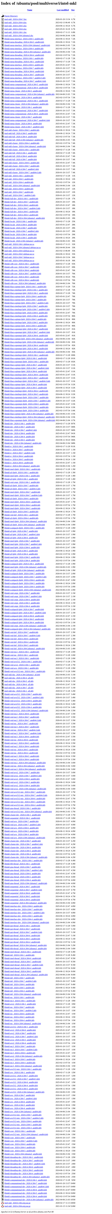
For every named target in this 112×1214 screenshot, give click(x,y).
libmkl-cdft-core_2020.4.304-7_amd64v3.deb (22, 274)
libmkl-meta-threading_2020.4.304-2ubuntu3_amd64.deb (27, 52)
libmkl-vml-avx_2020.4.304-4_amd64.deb (21, 834)
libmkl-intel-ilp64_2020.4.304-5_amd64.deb (22, 508)
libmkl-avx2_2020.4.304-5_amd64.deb (20, 1040)
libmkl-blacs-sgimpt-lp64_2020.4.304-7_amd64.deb (25, 300)
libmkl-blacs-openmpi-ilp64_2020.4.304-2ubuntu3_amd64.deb (29, 420)
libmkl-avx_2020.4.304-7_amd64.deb (19, 1095)
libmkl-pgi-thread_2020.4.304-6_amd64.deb (22, 935)
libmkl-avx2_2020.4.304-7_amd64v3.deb (21, 1037)
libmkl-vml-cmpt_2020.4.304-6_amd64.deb (22, 600)
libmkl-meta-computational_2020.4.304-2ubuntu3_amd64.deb (29, 94)
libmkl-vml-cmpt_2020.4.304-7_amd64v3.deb (23, 596)
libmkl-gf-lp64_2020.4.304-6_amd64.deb (21, 538)
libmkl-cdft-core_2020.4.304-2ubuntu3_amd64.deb (25, 283)
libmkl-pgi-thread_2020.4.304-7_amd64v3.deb (23, 932)
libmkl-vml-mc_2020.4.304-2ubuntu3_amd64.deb (24, 766)
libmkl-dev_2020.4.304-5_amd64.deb (19, 440)
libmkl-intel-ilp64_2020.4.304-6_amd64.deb (22, 502)
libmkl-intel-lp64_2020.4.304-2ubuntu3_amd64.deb (25, 567)
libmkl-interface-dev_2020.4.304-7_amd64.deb (23, 909)
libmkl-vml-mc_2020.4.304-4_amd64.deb (21, 753)
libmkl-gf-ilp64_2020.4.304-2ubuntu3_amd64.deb (24, 525)
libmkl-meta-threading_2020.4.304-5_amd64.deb (24, 42)
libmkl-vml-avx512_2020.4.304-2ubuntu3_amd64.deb (26, 710)
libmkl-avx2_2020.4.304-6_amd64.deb (20, 1030)
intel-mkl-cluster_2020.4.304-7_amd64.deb (21, 166)
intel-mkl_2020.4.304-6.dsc (15, 29)
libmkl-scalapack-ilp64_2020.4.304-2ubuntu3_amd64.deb (27, 590)
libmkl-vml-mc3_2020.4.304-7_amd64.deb (21, 727)
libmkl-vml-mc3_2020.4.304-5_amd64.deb (21, 756)
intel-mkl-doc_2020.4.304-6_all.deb (18, 684)
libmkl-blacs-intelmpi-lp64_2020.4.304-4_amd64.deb (26, 316)
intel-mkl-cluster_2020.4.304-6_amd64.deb (21, 163)
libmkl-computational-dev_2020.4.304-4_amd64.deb (25, 1196)
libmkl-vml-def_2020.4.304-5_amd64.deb (21, 645)
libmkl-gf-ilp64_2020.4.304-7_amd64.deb (21, 485)
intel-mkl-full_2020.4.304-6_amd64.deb (20, 156)
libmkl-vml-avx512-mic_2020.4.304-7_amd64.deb (24, 792)
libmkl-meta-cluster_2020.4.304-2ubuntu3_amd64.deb (26, 104)
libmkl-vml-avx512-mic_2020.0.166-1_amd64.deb (24, 671)
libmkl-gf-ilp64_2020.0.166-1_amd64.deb (21, 472)
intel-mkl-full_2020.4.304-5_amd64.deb (20, 133)
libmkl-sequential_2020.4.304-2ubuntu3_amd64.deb (25, 903)
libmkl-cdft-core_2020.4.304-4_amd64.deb (21, 280)
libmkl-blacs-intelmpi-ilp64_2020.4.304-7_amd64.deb (26, 378)
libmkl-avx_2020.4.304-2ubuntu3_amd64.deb (22, 1112)
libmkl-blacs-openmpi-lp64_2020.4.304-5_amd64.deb (26, 349)
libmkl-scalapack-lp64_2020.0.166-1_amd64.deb (24, 564)
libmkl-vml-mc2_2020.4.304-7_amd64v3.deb (22, 720)
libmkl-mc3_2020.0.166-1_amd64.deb (19, 1001)
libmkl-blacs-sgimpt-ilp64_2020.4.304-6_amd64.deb (25, 371)
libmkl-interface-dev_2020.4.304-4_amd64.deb (23, 919)
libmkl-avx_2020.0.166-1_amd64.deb (19, 1072)
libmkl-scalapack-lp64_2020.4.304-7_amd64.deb (24, 609)
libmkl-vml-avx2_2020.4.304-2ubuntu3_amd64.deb (25, 789)
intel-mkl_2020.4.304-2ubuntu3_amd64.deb (22, 185)
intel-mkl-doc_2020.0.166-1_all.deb (18, 691)
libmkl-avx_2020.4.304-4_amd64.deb (19, 1108)
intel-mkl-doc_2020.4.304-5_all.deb (18, 681)
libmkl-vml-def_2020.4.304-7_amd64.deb (21, 632)
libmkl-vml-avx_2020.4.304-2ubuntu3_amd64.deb (24, 838)
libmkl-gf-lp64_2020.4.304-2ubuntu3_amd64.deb (24, 570)
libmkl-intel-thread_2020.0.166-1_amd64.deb (22, 952)
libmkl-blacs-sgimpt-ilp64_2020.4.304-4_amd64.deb (25, 384)
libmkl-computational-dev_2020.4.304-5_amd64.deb (25, 1193)
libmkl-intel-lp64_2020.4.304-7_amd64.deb (22, 541)
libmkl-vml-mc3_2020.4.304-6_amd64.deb (21, 737)
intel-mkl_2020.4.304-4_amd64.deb (18, 182)
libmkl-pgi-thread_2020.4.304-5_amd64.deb (22, 939)
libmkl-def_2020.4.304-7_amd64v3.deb (20, 981)
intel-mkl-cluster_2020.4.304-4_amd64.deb (21, 143)
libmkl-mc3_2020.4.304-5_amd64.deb (19, 1059)
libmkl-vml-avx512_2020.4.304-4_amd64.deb (23, 707)
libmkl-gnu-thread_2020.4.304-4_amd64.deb (22, 880)
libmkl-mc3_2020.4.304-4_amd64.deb (19, 1063)
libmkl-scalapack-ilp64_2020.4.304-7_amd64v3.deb (25, 577)
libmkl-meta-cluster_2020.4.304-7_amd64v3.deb (24, 127)
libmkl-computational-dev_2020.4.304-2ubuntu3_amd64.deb (29, 1200)
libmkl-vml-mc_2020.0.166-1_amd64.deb (21, 655)
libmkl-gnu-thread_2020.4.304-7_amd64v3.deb (23, 870)
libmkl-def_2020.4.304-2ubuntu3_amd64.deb (22, 994)
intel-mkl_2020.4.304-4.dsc (15, 22)
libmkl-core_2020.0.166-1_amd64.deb (19, 1131)
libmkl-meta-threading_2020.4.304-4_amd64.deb (24, 55)
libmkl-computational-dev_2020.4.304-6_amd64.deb (25, 1190)
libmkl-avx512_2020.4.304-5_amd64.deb (21, 1089)
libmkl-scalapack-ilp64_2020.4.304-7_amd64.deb (24, 574)
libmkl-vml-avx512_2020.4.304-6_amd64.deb (23, 701)
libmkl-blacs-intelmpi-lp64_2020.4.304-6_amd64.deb (26, 313)
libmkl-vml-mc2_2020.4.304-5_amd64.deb (21, 743)
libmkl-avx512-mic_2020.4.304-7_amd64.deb (23, 1115)
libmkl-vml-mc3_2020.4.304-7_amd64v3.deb (22, 733)
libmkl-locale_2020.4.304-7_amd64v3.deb (21, 231)
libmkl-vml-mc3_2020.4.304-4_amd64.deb (21, 759)
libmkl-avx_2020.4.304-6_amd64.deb (19, 1102)
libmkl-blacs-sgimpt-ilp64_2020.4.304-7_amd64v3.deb (26, 368)
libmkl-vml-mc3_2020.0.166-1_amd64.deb (21, 658)
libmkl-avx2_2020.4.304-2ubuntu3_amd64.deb (23, 1056)
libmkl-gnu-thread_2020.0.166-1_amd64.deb (22, 808)
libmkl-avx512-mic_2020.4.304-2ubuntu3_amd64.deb (26, 1134)
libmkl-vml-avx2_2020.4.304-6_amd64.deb (22, 779)
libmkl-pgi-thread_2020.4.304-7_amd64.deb (22, 929)
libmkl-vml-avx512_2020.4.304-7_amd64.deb (23, 694)
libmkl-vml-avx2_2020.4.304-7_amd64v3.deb (23, 776)
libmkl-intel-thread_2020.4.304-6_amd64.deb (22, 958)
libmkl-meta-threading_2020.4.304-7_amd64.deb (24, 75)
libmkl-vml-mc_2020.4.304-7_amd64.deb (21, 724)
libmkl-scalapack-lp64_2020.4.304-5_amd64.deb (24, 619)
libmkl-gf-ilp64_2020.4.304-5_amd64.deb (21, 512)
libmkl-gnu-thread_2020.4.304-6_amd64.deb (22, 873)
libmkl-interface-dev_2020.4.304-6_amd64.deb (23, 906)
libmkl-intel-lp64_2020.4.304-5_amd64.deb (22, 557)
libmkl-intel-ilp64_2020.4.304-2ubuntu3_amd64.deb (25, 521)
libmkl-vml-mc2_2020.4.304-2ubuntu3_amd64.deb (25, 763)
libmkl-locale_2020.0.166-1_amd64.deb (20, 221)
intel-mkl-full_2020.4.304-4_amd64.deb (20, 137)
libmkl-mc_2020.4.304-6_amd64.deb (19, 1014)
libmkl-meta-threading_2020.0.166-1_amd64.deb (24, 62)
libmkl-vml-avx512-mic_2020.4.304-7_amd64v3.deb (25, 795)
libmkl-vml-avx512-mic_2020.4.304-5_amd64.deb (24, 802)
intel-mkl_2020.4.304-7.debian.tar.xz (19, 257)
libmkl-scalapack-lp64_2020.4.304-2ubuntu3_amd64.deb (27, 629)
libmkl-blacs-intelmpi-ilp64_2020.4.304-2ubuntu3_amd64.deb (29, 417)
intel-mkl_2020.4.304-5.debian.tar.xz (19, 254)
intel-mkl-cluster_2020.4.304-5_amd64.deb (21, 130)
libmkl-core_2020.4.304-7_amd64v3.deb (20, 1141)
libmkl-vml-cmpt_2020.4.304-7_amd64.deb (22, 593)
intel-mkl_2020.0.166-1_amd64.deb (18, 176)
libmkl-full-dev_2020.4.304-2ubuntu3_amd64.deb (24, 218)
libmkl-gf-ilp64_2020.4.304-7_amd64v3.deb (22, 489)
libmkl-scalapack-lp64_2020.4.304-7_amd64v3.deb (25, 613)
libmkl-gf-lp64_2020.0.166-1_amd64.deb (21, 479)
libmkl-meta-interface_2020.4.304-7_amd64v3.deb (24, 78)
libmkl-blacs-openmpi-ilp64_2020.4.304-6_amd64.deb (26, 404)
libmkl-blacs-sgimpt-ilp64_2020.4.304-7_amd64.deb (25, 365)
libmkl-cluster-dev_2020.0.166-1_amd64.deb (22, 815)
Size (73, 10)
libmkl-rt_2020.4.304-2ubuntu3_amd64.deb (22, 466)
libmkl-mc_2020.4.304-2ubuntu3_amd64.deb (22, 1023)
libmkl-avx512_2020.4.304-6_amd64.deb (21, 1082)
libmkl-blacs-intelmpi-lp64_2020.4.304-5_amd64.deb (26, 322)
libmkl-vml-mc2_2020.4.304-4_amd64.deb (21, 746)
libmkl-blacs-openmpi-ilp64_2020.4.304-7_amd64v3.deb (27, 401)
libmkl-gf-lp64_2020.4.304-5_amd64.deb (21, 551)
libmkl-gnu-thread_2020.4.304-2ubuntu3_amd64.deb (25, 883)
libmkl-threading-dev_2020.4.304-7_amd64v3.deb (24, 1164)
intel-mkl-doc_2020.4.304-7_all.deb (18, 688)
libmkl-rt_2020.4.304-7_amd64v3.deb (19, 453)
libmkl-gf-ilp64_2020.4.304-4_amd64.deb (21, 518)
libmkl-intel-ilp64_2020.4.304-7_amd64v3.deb (23, 495)
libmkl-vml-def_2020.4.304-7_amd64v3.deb (22, 635)
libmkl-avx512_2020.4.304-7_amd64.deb (21, 1076)
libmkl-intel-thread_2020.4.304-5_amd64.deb (22, 971)
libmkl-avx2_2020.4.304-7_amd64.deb (20, 1033)
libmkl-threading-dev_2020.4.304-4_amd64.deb (23, 1173)
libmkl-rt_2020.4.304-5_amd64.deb (18, 459)
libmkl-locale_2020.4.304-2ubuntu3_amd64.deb (23, 241)
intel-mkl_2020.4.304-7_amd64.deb (18, 192)
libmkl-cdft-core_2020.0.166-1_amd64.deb (21, 264)
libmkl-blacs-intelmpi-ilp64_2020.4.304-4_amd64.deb (26, 391)
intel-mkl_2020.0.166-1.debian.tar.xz (19, 244)
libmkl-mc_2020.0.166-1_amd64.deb (19, 997)
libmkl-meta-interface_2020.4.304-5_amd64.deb (23, 39)
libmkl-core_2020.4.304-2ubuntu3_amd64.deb (23, 1154)
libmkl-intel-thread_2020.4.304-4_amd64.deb (22, 968)
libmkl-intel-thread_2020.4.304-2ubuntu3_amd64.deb (26, 975)
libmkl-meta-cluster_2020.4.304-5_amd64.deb (23, 91)
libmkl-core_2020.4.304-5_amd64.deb (19, 1151)
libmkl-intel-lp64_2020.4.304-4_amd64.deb (22, 560)
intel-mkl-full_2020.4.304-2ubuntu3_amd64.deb (23, 140)
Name (29, 10)
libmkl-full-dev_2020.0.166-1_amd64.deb (21, 199)
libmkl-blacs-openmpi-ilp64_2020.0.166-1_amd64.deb (26, 362)
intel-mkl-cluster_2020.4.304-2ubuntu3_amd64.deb (25, 146)
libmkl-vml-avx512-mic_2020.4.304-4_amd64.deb (24, 805)
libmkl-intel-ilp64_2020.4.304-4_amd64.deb (22, 505)
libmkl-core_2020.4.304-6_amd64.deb (19, 1144)
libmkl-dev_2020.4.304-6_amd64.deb (19, 433)
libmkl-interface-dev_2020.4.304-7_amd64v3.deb (24, 913)
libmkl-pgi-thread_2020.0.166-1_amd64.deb (22, 926)
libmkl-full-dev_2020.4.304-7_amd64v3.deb (22, 208)
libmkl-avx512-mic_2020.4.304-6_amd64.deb (23, 1121)
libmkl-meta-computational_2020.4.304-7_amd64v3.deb (27, 120)
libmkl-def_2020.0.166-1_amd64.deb (19, 955)
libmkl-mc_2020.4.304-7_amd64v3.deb (20, 1010)
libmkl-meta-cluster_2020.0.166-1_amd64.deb (23, 107)
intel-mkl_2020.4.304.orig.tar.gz (17, 1206)
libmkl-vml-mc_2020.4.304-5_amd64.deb (21, 750)
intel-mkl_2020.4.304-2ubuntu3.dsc (18, 35)
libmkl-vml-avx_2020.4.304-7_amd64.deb (21, 821)
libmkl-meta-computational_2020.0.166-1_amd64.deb (26, 101)
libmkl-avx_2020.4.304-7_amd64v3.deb (20, 1098)
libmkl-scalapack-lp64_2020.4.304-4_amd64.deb (24, 622)
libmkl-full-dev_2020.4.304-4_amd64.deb (21, 215)
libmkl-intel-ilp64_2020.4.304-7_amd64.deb (22, 492)
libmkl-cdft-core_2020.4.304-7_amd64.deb (21, 267)
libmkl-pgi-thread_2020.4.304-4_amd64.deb (22, 942)
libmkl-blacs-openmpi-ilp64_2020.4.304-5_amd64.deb (26, 407)
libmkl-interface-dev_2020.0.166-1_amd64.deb (23, 860)
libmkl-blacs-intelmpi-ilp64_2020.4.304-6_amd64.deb (26, 375)
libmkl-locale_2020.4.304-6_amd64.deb (20, 225)
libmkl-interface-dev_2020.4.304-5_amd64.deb (23, 916)
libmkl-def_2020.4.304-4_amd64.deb (19, 991)
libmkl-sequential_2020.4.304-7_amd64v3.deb (23, 890)
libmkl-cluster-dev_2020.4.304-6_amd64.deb (22, 847)
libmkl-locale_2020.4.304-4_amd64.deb (20, 234)
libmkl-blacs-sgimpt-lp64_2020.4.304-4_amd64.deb (25, 326)
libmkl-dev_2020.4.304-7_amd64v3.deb (20, 430)
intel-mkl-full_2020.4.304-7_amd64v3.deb (21, 169)
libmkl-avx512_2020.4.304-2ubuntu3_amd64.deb (24, 1092)
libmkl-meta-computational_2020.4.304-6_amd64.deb (26, 114)
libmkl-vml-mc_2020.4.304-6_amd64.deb (21, 740)
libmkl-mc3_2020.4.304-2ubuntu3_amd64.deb (23, 1066)
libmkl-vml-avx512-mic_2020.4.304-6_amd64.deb (24, 799)
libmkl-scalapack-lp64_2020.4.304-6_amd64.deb (24, 616)
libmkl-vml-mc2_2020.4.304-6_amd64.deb (21, 714)
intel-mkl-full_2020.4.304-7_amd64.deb (20, 159)
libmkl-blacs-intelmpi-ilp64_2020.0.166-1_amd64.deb (26, 355)
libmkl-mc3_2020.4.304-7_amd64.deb (19, 1046)
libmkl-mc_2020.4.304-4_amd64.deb (19, 1020)
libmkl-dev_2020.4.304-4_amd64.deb (19, 437)
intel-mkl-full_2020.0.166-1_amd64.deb (20, 153)
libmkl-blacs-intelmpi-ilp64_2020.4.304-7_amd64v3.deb (27, 381)
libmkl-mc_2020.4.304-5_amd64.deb (19, 1017)
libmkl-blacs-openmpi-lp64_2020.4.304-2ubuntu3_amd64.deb (29, 352)
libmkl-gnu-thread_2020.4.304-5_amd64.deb (22, 877)
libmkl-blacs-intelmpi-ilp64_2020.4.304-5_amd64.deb (26, 394)
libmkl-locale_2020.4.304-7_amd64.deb (20, 228)
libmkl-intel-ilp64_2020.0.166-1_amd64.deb (22, 469)
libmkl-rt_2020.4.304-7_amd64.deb (18, 450)
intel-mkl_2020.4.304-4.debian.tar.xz (19, 251)
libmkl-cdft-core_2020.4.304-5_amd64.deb (21, 277)
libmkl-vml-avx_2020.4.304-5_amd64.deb (21, 831)
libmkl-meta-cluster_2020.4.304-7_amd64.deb (23, 117)
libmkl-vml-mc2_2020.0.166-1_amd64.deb (21, 652)
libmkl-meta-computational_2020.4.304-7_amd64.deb (26, 110)
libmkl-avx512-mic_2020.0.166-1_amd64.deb (23, 1069)
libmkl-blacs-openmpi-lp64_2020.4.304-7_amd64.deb (26, 329)
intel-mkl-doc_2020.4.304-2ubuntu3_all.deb (22, 675)
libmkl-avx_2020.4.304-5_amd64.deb (19, 1105)
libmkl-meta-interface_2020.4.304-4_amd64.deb (23, 49)
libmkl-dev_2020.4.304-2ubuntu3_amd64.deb (22, 443)
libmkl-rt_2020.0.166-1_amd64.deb (18, 446)
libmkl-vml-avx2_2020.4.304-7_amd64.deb (22, 772)
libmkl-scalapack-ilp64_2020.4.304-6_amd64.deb (24, 580)
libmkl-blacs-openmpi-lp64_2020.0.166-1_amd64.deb (26, 293)
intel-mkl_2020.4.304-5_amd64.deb (18, 179)
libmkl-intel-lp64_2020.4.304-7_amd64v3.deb (23, 544)
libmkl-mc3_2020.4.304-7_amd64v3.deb (20, 1050)
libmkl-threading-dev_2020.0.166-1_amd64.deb (23, 1157)
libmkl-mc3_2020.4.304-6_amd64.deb (19, 1053)
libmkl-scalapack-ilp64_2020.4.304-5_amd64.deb (24, 583)
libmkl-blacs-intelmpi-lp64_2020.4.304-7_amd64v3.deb (27, 309)
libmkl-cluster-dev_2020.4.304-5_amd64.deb (22, 851)
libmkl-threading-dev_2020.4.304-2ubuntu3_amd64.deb (27, 1177)
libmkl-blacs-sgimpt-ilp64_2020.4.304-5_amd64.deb (25, 388)
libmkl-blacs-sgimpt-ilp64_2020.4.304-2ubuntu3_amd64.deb (29, 414)
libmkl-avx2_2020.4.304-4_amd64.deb (20, 1043)
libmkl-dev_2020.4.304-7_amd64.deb (19, 427)
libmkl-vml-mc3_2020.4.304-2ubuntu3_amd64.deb (25, 769)
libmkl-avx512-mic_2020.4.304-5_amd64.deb (23, 1125)
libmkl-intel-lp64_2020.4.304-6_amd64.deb (22, 547)
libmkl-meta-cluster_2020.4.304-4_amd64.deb (23, 97)
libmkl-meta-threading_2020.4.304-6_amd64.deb (24, 71)
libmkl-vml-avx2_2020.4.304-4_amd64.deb (22, 785)
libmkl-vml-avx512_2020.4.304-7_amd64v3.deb (24, 697)
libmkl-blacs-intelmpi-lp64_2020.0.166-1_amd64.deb (26, 290)
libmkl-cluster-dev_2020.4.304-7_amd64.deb (22, 841)
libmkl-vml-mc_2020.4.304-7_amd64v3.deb (22, 730)
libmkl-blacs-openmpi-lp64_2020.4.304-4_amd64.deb (26, 345)
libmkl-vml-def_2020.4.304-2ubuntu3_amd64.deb (24, 649)
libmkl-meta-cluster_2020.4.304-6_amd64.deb (23, 124)
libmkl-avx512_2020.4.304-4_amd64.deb (21, 1085)
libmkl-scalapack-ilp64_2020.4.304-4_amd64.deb (24, 587)
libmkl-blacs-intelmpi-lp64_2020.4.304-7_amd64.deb (26, 306)
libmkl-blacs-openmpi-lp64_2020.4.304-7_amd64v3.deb (27, 332)
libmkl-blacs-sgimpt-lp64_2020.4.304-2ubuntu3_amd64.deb (28, 339)
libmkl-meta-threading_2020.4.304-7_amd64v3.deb (25, 81)
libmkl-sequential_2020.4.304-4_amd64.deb (22, 900)
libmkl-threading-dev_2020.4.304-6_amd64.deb (23, 1167)
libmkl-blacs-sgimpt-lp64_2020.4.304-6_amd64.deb (25, 296)
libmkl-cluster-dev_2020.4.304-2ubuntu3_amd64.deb (25, 857)
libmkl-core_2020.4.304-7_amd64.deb (19, 1138)
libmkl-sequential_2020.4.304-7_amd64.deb (22, 887)
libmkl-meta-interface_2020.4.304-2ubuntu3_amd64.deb (27, 45)
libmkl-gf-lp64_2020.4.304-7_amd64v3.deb (22, 534)
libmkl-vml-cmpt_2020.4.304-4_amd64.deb (22, 606)
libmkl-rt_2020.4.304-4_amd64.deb (18, 456)
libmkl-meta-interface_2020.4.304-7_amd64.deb (23, 68)
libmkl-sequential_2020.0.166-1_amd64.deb (22, 818)
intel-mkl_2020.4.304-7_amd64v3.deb (19, 195)
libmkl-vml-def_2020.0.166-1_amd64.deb (21, 515)
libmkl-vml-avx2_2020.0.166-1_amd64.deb (22, 665)
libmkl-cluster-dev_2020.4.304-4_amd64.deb (22, 854)
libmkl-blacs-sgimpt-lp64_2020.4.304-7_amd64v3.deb (26, 303)
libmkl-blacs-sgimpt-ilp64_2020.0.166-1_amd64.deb (25, 358)
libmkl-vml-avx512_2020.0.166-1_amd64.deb (23, 662)
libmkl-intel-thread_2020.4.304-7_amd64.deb (22, 962)
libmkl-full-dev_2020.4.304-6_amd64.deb (21, 205)
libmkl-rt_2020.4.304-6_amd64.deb (18, 463)
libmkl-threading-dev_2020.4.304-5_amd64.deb (23, 1170)
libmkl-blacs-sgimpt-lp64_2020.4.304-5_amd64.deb (25, 319)
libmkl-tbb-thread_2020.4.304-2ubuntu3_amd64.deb (25, 948)
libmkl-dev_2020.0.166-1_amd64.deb (19, 424)
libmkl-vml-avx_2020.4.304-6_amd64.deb (21, 828)
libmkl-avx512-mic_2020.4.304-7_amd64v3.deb (24, 1118)
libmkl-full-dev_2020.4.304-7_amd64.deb (21, 202)
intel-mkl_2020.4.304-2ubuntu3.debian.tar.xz (22, 247)
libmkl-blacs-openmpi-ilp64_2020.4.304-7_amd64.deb (26, 397)
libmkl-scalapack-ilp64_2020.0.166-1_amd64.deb (24, 528)
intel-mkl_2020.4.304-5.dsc (15, 26)
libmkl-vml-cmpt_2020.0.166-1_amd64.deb (22, 482)
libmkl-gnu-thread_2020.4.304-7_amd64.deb (22, 867)
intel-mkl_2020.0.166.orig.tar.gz (17, 1203)
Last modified (63, 10)
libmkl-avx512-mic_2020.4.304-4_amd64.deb (23, 1128)
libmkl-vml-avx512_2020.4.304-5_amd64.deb (23, 704)
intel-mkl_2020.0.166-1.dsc (15, 32)
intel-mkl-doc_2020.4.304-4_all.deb (18, 678)
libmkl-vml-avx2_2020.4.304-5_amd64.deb (22, 782)
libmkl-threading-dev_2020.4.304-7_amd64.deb (23, 1160)
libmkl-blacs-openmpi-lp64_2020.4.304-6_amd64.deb (26, 335)
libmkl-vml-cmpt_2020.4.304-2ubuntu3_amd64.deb (25, 626)
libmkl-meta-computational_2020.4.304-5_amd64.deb (26, 84)
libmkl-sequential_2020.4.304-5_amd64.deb (22, 896)
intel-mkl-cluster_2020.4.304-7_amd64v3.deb (22, 172)
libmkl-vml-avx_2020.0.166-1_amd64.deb (21, 668)
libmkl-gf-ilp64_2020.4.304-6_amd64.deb (21, 499)
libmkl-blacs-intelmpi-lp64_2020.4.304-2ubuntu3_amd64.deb (29, 342)
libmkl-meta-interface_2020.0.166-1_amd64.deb (23, 58)
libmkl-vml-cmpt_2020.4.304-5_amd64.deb (22, 603)
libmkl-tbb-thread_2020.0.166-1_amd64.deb (22, 864)
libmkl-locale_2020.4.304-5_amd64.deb (20, 238)
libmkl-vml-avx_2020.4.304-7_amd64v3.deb (22, 825)
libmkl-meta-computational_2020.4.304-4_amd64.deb (26, 88)
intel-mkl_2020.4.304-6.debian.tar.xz (19, 260)
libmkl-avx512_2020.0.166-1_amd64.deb (21, 1027)
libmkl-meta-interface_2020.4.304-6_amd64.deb (23, 65)
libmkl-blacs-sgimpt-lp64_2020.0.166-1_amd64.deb (25, 287)
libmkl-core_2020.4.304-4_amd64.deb (19, 1147)
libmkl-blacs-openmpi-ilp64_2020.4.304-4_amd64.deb (26, 410)
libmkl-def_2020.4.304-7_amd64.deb (19, 978)
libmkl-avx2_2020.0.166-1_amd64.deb (20, 1004)
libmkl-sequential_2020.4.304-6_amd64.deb (22, 893)
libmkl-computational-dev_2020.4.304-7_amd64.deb (25, 1183)
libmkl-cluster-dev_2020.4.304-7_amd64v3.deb (23, 844)
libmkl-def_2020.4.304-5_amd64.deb (19, 988)
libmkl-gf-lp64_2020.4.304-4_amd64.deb (21, 554)
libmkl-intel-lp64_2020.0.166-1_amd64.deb (22, 476)
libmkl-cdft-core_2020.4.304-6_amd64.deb (21, 270)
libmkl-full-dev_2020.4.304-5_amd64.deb (21, 212)
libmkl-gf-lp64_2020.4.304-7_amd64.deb (21, 531)
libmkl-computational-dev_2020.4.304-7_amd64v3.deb (26, 1187)
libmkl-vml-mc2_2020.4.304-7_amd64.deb (21, 717)
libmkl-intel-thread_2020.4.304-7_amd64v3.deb (23, 965)
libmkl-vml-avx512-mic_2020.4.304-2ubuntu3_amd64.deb (28, 812)
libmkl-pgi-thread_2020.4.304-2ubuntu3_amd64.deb (25, 945)
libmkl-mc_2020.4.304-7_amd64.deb (19, 1007)
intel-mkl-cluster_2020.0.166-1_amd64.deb (21, 150)
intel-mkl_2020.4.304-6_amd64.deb (18, 189)
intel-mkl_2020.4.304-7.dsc (15, 19)
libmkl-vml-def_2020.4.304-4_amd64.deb (21, 642)
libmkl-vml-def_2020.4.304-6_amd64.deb (21, 639)
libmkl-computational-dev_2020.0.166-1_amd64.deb (25, 1180)
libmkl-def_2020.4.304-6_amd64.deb (19, 984)
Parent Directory (11, 16)
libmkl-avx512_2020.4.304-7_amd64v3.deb (22, 1079)
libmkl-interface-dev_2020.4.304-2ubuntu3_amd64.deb (26, 922)
